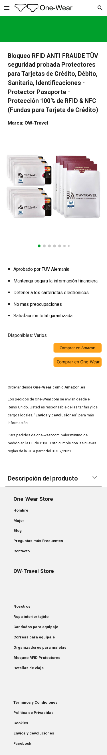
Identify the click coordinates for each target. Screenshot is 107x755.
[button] (7, 8)
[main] (53, 89)
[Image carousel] (53, 195)
